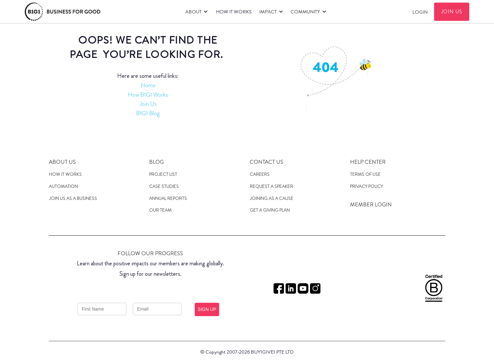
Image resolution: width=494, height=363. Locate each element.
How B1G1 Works (148, 95)
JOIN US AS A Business (73, 198)
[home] (62, 12)
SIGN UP (207, 309)
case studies (164, 186)
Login (420, 12)
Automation (63, 186)
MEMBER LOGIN (371, 204)
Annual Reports (168, 198)
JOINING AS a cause (271, 198)
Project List (163, 174)
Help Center (368, 162)
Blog (156, 162)
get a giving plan (270, 210)
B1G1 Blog (148, 113)
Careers (260, 174)
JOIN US (451, 11)
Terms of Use (365, 174)
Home (148, 85)
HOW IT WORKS (234, 11)
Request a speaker (271, 186)
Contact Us (266, 162)
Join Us (148, 104)
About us (62, 162)
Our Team (160, 210)
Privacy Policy (366, 186)
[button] (196, 12)
